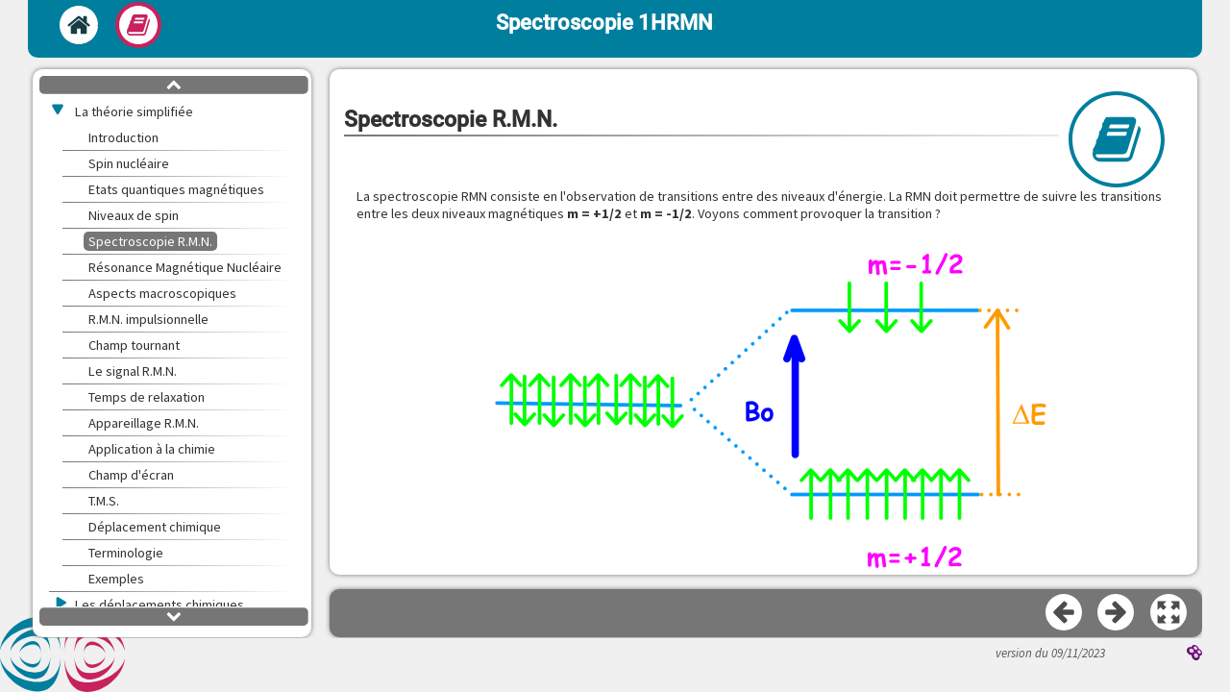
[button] (764, 404)
